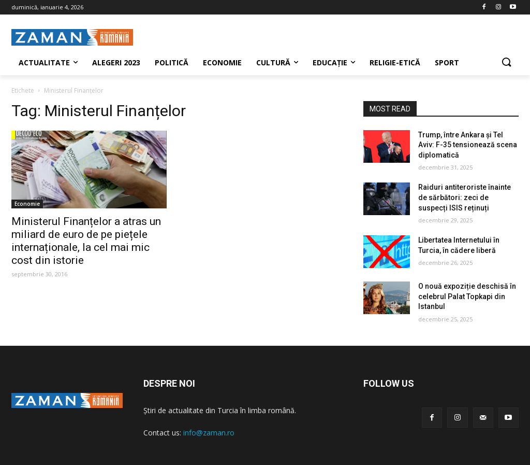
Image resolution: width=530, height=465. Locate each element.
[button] (506, 62)
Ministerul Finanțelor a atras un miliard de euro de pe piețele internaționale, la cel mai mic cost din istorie (86, 240)
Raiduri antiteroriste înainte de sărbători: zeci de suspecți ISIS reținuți (464, 197)
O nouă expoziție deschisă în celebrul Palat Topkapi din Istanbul (467, 296)
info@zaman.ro (208, 433)
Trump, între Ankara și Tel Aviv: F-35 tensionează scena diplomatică (467, 145)
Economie (27, 203)
